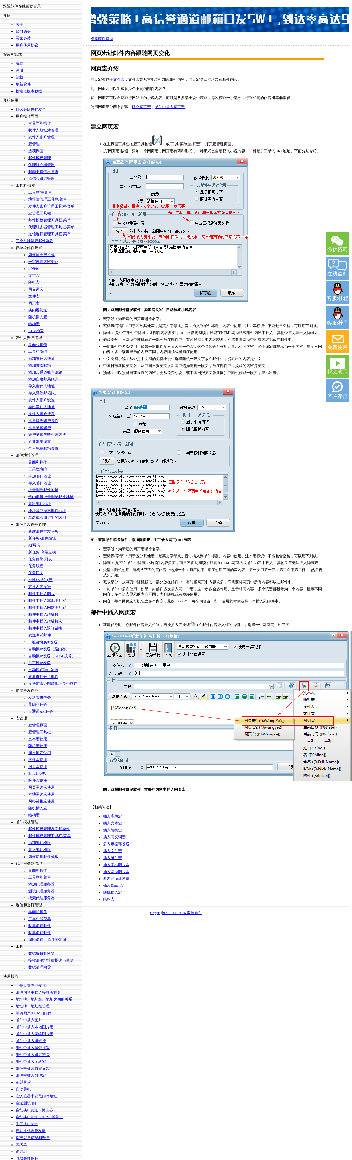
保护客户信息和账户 (33, 1137)
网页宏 (34, 303)
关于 (19, 24)
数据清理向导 (39, 967)
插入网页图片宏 (116, 871)
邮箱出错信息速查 (43, 171)
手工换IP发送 (39, 663)
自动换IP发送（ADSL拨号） (51, 656)
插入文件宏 (112, 851)
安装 (19, 63)
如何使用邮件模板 (43, 856)
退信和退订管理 (41, 178)
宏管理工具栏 (39, 213)
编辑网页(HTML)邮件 (34, 1013)
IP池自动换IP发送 (43, 642)
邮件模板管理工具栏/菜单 (49, 220)
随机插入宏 (37, 317)
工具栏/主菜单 (40, 192)
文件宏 (34, 296)
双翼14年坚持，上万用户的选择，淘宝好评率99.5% (220, 19)
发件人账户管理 (41, 137)
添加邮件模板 (39, 843)
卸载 (19, 77)
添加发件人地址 (41, 358)
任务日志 (35, 573)
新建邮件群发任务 (43, 531)
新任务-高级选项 (42, 552)
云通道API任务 (40, 711)
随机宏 (34, 282)
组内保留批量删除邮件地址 (51, 497)
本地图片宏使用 (41, 794)
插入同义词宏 (114, 837)
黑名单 (21, 1144)
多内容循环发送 (116, 844)
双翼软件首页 (102, 38)
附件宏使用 (37, 780)
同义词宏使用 (39, 753)
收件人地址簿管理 (43, 130)
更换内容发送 (39, 587)
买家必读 (23, 38)
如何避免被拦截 (41, 255)
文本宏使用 (37, 739)
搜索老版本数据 (29, 91)
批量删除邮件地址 (43, 490)
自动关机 (23, 1089)
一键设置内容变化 (43, 261)
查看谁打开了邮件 (43, 676)
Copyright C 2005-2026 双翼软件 (176, 913)
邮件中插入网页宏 (170, 107)
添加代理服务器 (41, 884)
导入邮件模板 (39, 849)
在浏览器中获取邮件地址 (36, 1096)
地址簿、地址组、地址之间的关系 (44, 999)
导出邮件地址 (39, 504)
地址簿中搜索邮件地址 (47, 510)
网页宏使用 (37, 766)
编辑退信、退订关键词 (47, 939)
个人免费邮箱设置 (43, 448)
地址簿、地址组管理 (33, 1006)
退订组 (21, 1151)
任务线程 (35, 566)
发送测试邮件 (39, 635)
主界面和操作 (39, 123)
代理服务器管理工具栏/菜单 (51, 227)
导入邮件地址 (39, 483)
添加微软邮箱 (39, 365)
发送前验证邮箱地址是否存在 (52, 683)
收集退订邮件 (39, 932)
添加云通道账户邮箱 (45, 372)
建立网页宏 (141, 107)
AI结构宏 (36, 331)
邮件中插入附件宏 (31, 1075)
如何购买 (23, 31)
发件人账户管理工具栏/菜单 (51, 206)
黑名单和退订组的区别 (47, 517)
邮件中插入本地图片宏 (47, 600)
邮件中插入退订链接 (45, 628)
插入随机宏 (112, 830)
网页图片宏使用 (41, 787)
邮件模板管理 (39, 158)
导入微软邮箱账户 (43, 393)
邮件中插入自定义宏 (33, 1068)
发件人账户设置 (41, 400)
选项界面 (35, 151)
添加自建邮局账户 (43, 379)
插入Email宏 (113, 885)
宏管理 (34, 144)
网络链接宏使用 (41, 801)
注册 (19, 70)
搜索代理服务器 (41, 898)
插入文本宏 (112, 823)
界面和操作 (37, 344)
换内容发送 (37, 310)
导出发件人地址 (41, 407)
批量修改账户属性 (43, 421)
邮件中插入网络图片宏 (47, 607)
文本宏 (34, 275)
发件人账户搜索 (41, 414)
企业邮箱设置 (39, 441)
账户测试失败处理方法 (47, 434)
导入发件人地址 (41, 386)
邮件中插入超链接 (43, 614)
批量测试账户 (39, 427)
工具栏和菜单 (39, 877)
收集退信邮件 (39, 926)
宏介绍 (34, 268)
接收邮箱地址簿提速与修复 (51, 960)
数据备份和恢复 (41, 953)
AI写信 (34, 545)
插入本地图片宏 (116, 865)
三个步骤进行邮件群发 (34, 241)
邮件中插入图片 (41, 593)
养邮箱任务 (37, 704)
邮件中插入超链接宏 (45, 621)
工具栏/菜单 (38, 351)
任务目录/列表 (40, 559)
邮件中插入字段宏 (31, 1061)
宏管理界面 (37, 725)
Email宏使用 (38, 773)
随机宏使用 (37, 746)
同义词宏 (35, 289)
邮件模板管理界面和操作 (49, 829)
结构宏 (34, 324)
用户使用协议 (27, 45)
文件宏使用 (37, 760)
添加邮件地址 (39, 476)
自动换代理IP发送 (43, 670)
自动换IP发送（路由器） (48, 649)
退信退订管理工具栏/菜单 (49, 234)
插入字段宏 (112, 816)
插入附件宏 (112, 858)
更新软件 (23, 84)
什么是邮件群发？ (31, 109)
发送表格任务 (39, 697)
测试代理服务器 (41, 891)
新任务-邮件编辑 (42, 538)
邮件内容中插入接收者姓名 (38, 992)
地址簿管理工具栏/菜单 (47, 199)
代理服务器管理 (41, 165)
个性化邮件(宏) (40, 580)
